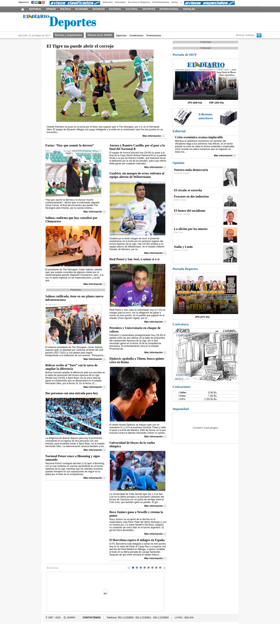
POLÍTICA (65, 9)
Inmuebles (120, 2)
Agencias (121, 35)
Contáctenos (136, 35)
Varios (174, 2)
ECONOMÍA (81, 9)
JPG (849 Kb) (194, 102)
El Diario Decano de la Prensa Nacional (62, 21)
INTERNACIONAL (169, 9)
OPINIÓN (51, 9)
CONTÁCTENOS (92, 617)
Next (164, 567)
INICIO (23, 9)
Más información (152, 136)
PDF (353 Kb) (216, 102)
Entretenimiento (160, 2)
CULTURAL (132, 9)
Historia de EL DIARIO (100, 35)
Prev (129, 567)
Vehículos (107, 2)
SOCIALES (189, 9)
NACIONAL (115, 9)
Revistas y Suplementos (68, 35)
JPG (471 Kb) (202, 317)
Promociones (153, 35)
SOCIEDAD (98, 9)
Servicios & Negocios (139, 2)
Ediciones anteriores (205, 116)
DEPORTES (148, 9)
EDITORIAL (35, 9)
